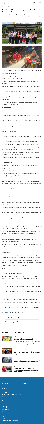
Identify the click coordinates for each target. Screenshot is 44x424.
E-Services (4, 388)
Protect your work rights (13, 317)
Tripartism (36, 322)
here (6, 312)
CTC (13, 257)
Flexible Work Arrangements (14, 320)
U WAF (16, 154)
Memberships (5, 386)
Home (3, 6)
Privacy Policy (4, 414)
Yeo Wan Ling (26, 320)
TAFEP (30, 322)
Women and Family (12, 322)
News (7, 6)
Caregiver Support (23, 322)
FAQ (3, 416)
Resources (25, 383)
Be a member (5, 400)
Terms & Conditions (5, 409)
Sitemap (3, 418)
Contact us (25, 386)
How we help (5, 383)
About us (4, 381)
